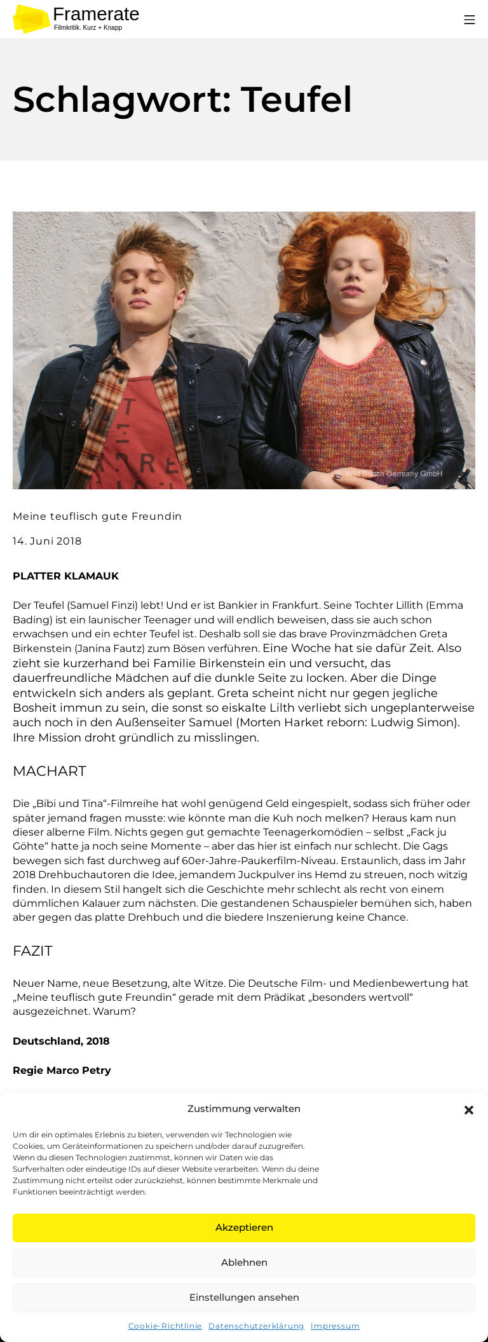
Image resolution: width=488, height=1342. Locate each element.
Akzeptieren (244, 1227)
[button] (469, 1108)
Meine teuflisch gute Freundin (97, 516)
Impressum (335, 1326)
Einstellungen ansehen (244, 1297)
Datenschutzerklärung (256, 1326)
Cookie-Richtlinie (165, 1326)
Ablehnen (244, 1262)
